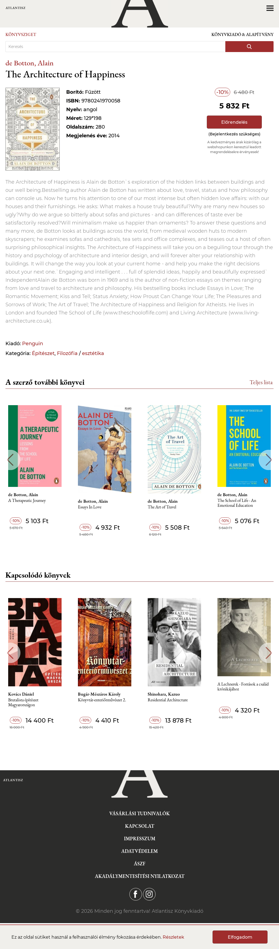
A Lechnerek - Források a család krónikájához (243, 687)
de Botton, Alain (29, 63)
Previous (10, 460)
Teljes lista (261, 382)
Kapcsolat (139, 826)
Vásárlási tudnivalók (139, 813)
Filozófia (67, 353)
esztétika (93, 353)
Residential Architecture (168, 700)
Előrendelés (234, 122)
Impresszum (139, 838)
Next (269, 460)
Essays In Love (89, 507)
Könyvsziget (20, 34)
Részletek (173, 937)
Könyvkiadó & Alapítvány (242, 34)
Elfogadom (240, 937)
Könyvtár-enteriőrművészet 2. (102, 700)
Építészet (43, 353)
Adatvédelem (139, 851)
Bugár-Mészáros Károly (99, 694)
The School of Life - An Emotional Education (236, 503)
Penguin (32, 344)
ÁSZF (139, 863)
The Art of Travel (162, 507)
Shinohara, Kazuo (164, 694)
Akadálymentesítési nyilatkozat (139, 876)
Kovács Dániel (21, 694)
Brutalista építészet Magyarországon (23, 703)
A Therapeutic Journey (27, 500)
